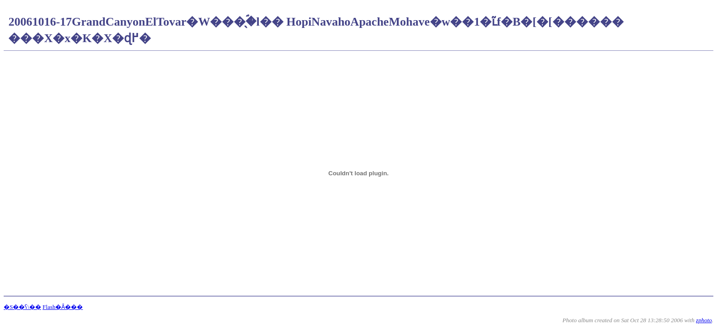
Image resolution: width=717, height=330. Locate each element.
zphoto (704, 320)
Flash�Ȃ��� (63, 306)
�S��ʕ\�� (22, 306)
